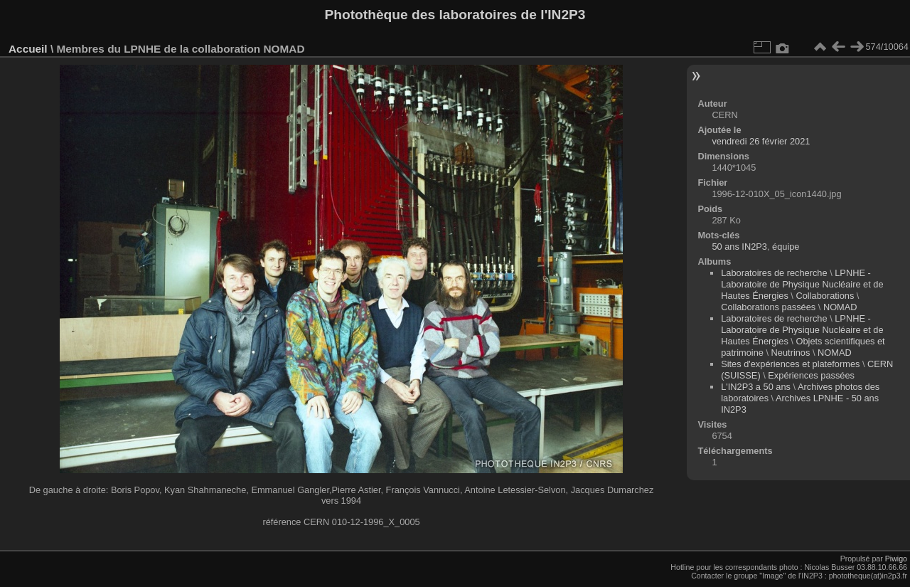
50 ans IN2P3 (739, 246)
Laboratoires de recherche (774, 273)
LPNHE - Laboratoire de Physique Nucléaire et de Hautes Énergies (802, 284)
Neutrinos (790, 352)
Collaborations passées (768, 307)
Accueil (28, 49)
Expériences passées (811, 375)
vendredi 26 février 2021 (761, 141)
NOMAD (840, 307)
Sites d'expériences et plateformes (790, 364)
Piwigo (896, 558)
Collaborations (825, 295)
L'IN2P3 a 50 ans (756, 386)
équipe (785, 246)
